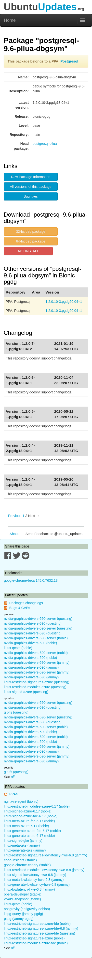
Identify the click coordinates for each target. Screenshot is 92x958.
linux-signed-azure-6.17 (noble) (28, 811)
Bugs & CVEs (19, 608)
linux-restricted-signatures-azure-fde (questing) (39, 933)
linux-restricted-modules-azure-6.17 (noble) (37, 806)
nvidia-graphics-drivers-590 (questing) (33, 623)
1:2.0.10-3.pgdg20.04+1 (63, 302)
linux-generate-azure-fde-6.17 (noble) (32, 831)
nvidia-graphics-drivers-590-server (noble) (36, 638)
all (12, 777)
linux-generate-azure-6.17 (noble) (29, 836)
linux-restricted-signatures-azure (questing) (36, 682)
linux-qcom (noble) (18, 648)
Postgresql (69, 61)
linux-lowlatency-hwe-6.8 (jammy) (29, 889)
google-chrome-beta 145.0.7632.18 (31, 580)
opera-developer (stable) (22, 894)
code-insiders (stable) (20, 860)
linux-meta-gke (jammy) (22, 845)
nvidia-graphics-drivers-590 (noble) (30, 643)
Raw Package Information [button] (30, 177)
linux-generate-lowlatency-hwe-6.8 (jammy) (37, 884)
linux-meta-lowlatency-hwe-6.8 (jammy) (34, 880)
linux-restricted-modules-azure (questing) (35, 687)
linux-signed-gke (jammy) (23, 840)
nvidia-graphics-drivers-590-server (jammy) (36, 662)
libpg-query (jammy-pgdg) (23, 914)
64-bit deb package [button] (30, 241)
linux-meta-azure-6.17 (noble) (26, 826)
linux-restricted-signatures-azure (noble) (34, 938)
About (14, 534)
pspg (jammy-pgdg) (19, 919)
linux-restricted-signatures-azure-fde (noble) (37, 924)
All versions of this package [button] (31, 187)
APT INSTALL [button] (28, 251)
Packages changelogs (26, 603)
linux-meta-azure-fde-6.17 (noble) (29, 821)
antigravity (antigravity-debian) (27, 909)
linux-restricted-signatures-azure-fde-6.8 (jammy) (41, 928)
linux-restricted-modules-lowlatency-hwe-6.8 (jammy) (44, 870)
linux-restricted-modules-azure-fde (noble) (36, 943)
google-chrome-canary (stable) (27, 865)
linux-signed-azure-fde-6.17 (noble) (30, 816)
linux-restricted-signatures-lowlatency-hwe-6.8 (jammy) (45, 855)
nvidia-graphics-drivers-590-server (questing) (38, 619)
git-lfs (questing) (16, 712)
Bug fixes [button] (31, 196)
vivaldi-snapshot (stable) (22, 899)
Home (10, 20)
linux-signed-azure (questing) (26, 692)
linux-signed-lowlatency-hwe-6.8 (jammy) (35, 875)
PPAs (13, 794)
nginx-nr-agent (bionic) (21, 801)
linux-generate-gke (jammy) (25, 850)
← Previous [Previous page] (12, 516)
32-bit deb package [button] (30, 231)
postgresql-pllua (45, 144)
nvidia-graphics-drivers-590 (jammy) (31, 667)
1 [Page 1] (23, 516)
